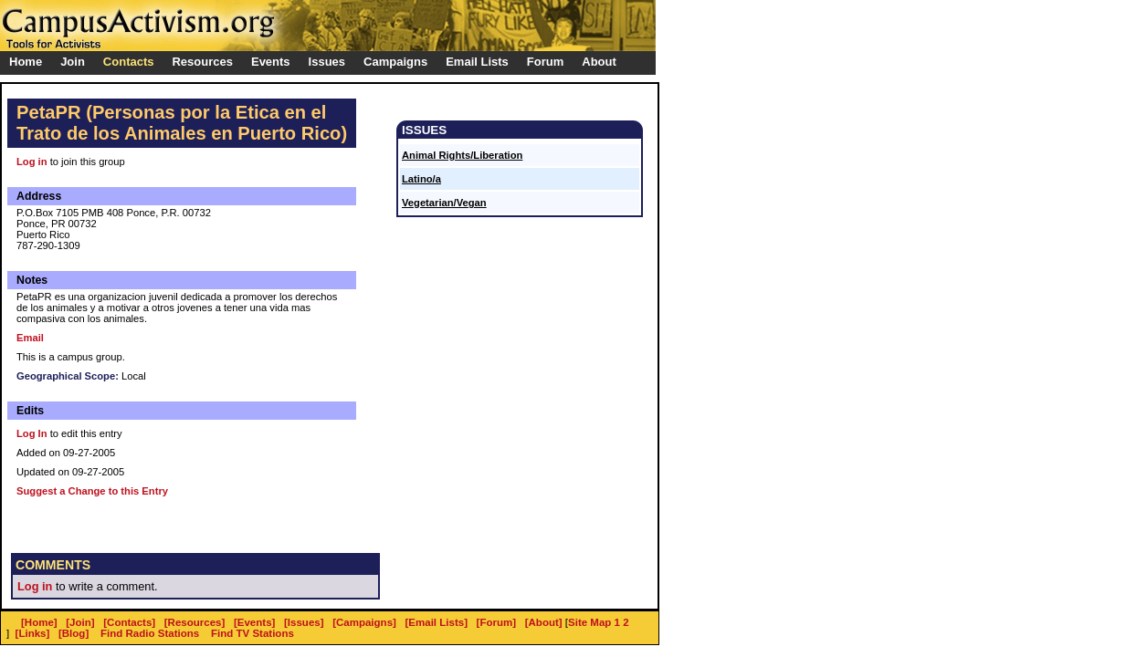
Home (25, 61)
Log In (31, 433)
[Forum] (497, 622)
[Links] (33, 633)
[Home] (39, 622)
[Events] (254, 622)
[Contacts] (129, 622)
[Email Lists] (436, 622)
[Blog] (73, 633)
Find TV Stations (252, 633)
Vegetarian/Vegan (444, 202)
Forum (545, 61)
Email (30, 337)
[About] (544, 622)
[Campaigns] (364, 622)
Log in (31, 161)
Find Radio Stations (149, 633)
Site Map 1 (594, 622)
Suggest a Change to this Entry (92, 490)
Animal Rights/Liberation (462, 155)
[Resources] (195, 622)
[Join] (80, 622)
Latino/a (421, 178)
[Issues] (304, 622)
